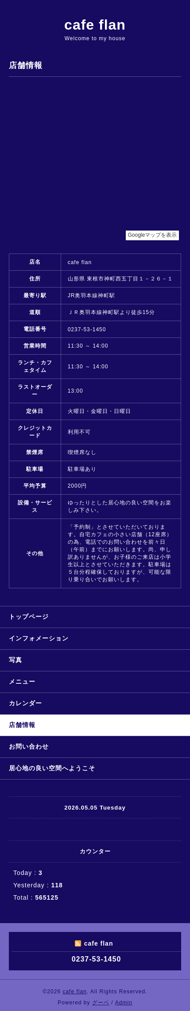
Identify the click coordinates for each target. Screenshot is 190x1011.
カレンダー (25, 703)
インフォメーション (39, 638)
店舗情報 (22, 724)
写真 (15, 659)
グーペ (100, 1003)
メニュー (22, 681)
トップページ (29, 616)
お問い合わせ (29, 746)
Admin (123, 1003)
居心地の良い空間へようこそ (52, 768)
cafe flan (95, 25)
